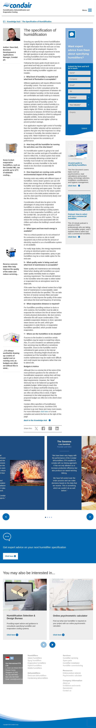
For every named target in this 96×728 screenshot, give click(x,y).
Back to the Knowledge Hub (37, 420)
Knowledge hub (13, 22)
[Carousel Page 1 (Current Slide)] (45, 517)
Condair (17, 5)
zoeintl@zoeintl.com (17, 679)
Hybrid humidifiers (35, 666)
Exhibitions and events (71, 686)
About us (66, 683)
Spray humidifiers (34, 661)
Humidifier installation (71, 663)
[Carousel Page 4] (51, 517)
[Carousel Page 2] (47, 517)
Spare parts (67, 661)
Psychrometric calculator (72, 676)
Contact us (67, 691)
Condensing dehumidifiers (38, 678)
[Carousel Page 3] (49, 517)
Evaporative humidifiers (37, 663)
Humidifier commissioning (73, 666)
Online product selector (72, 673)
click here (44, 412)
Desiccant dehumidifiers (37, 676)
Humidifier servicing (70, 658)
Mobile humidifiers (35, 668)
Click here (74, 186)
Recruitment (67, 688)
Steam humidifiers (35, 658)
